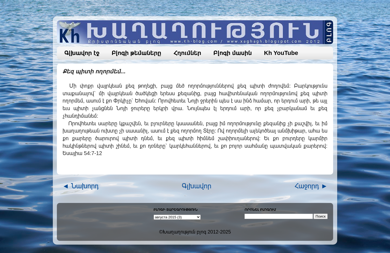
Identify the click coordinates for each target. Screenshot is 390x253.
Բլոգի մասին (232, 53)
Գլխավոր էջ (82, 53)
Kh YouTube (281, 53)
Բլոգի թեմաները (136, 53)
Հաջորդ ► (311, 186)
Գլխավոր (197, 186)
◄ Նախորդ (80, 186)
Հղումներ (187, 53)
